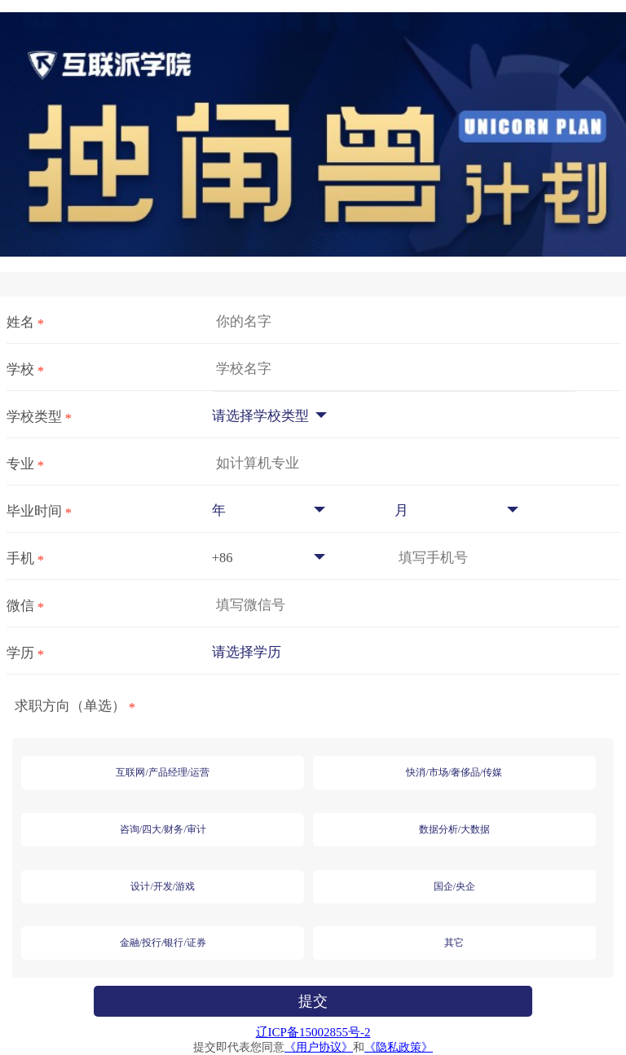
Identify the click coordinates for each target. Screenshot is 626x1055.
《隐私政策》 (398, 1047)
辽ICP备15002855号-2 (313, 1032)
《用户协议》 (318, 1047)
